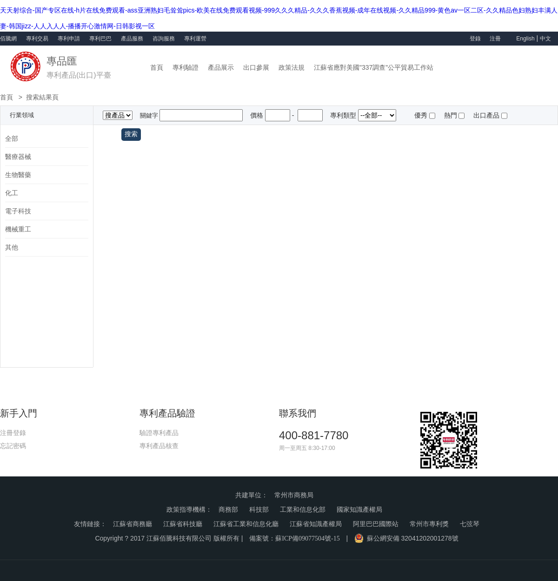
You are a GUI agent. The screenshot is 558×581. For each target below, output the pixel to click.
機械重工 (18, 229)
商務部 (228, 509)
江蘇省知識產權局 (316, 524)
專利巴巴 (100, 38)
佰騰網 (8, 38)
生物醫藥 (18, 174)
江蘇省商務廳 (132, 524)
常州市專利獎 (429, 524)
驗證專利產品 (159, 432)
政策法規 (292, 67)
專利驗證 (186, 67)
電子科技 (18, 211)
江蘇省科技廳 (182, 524)
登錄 (475, 38)
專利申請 (69, 38)
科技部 (259, 509)
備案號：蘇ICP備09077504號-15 (294, 538)
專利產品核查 (159, 445)
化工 (11, 193)
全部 (11, 138)
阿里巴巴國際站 (376, 524)
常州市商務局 (293, 495)
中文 (545, 38)
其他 (11, 247)
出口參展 (256, 67)
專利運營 (195, 38)
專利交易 (37, 38)
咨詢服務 (164, 38)
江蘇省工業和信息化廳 (246, 524)
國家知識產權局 (359, 509)
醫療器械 (18, 156)
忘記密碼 (13, 445)
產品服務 (132, 38)
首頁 (156, 67)
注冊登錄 (13, 432)
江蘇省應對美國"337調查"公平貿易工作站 (373, 67)
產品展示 (221, 67)
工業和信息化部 (303, 509)
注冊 (496, 38)
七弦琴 (469, 524)
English (525, 38)
